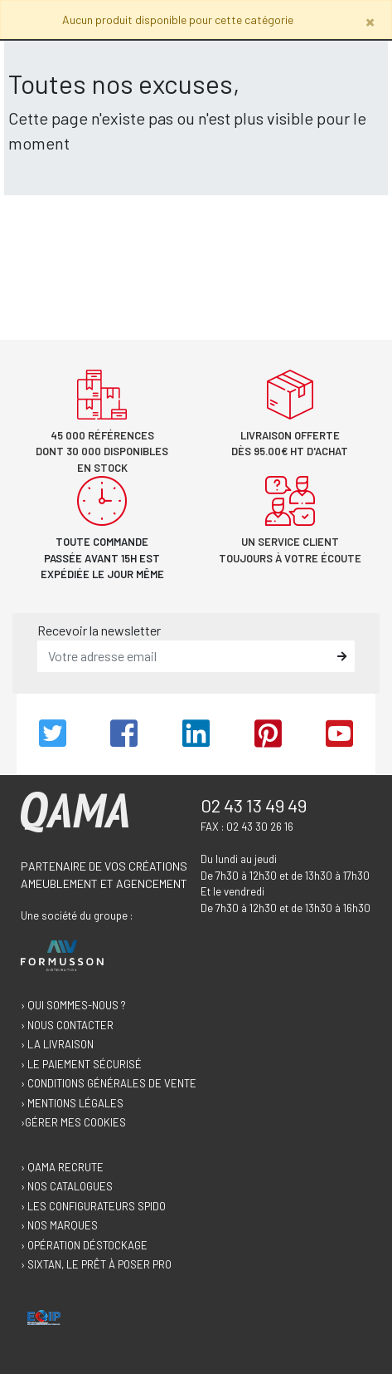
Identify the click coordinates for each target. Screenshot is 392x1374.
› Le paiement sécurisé (81, 1064)
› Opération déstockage (84, 1245)
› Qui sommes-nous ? (73, 1005)
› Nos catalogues (67, 1186)
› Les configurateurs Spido (93, 1206)
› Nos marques (59, 1225)
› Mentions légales (72, 1103)
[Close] (370, 21)
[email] (184, 656)
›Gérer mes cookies (73, 1122)
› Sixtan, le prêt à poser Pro (96, 1264)
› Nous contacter (67, 1025)
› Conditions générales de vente (108, 1083)
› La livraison (57, 1044)
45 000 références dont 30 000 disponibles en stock (102, 451)
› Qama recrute (62, 1167)
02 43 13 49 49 (254, 805)
